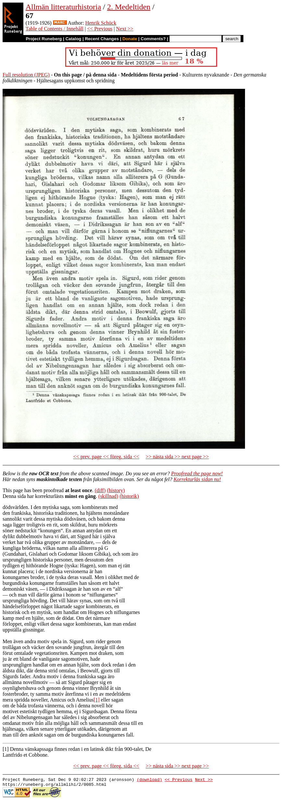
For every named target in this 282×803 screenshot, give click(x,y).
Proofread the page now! (197, 473)
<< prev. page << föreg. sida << (106, 456)
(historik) (129, 496)
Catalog (73, 38)
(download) (149, 780)
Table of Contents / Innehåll (54, 28)
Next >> (124, 28)
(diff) (100, 490)
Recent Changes (102, 38)
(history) (116, 490)
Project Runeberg (44, 38)
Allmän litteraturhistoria (63, 7)
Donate (129, 38)
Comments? (153, 38)
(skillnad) (108, 496)
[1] (96, 700)
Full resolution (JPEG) (26, 74)
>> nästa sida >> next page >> (177, 456)
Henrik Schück (100, 23)
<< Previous (99, 28)
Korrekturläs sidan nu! (197, 479)
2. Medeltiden (128, 7)
